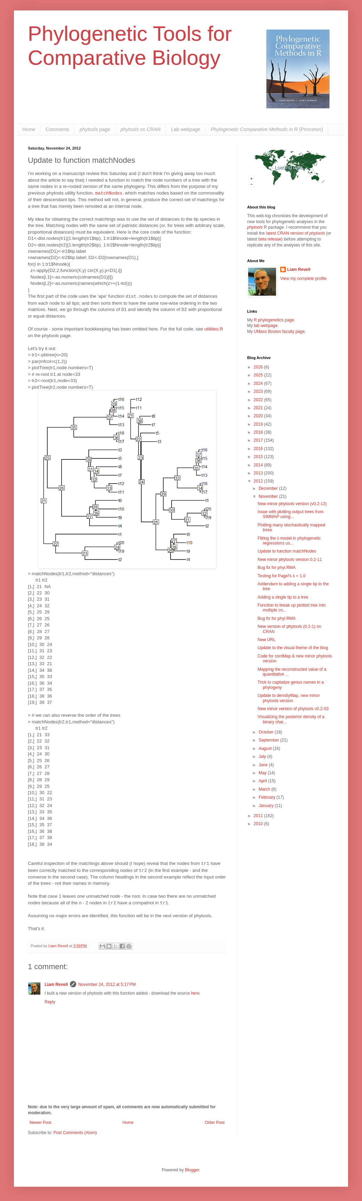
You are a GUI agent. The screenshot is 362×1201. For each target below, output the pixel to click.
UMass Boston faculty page (279, 331)
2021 (259, 407)
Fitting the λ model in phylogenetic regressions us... (289, 541)
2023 (259, 391)
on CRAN (140, 129)
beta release (269, 239)
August (266, 748)
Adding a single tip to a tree (283, 597)
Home (28, 129)
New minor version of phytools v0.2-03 (293, 708)
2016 (259, 448)
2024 (259, 383)
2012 (259, 481)
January (267, 805)
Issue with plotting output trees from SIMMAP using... (290, 514)
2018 (259, 432)
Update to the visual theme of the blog (293, 647)
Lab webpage (185, 129)
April (263, 780)
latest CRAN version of (295, 233)
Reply (50, 1001)
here (195, 993)
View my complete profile (303, 278)
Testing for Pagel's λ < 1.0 (281, 575)
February (267, 797)
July (263, 756)
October (267, 732)
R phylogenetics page (274, 320)
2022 (259, 399)
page (95, 129)
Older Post (215, 1122)
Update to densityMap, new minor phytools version (289, 698)
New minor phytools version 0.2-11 (290, 559)
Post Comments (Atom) (75, 1132)
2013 (259, 473)
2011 (259, 815)
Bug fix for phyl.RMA (277, 567)
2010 (259, 823)
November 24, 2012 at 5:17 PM (107, 984)
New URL (266, 639)
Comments (57, 129)
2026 (259, 367)
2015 (259, 456)
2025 (259, 375)
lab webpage (265, 325)
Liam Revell (56, 984)
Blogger (192, 1170)
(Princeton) (267, 129)
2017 (259, 440)
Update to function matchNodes (287, 551)
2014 (259, 465)
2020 (259, 415)
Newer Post (40, 1122)
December (269, 488)
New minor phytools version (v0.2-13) (292, 503)
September (269, 740)
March (265, 789)
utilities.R (213, 329)
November (269, 496)
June (264, 764)
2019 (259, 424)
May (263, 772)
